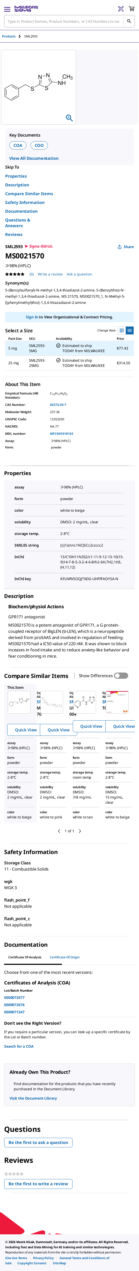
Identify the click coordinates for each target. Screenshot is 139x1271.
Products (9, 36)
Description (17, 185)
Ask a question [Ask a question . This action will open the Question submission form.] (79, 274)
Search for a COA (18, 1046)
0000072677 (14, 997)
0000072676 (14, 1004)
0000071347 (14, 1011)
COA (17, 145)
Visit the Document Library (33, 1098)
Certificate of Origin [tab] (65, 957)
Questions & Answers (17, 222)
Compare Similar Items (29, 193)
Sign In (32, 316)
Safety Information (25, 202)
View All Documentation (33, 158)
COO (39, 145)
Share (126, 246)
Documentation (21, 211)
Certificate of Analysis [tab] (24, 957)
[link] (16, 1258)
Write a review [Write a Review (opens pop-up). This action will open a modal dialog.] (50, 274)
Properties (16, 176)
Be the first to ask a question (38, 1142)
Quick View (26, 730)
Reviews (14, 234)
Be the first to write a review (40, 1185)
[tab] (13, 36)
